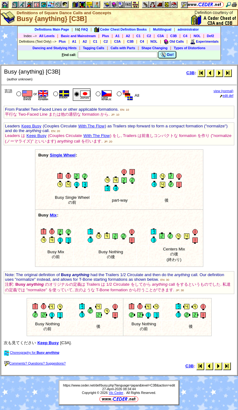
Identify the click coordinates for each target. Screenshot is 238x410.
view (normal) (223, 91)
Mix (53, 215)
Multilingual (162, 29)
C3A (160, 36)
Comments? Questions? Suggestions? (35, 363)
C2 (149, 36)
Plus (105, 36)
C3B (173, 36)
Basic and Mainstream (78, 36)
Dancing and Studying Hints (55, 48)
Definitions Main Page (52, 29)
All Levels (47, 36)
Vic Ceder (116, 393)
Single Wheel (63, 155)
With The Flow (91, 126)
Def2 (210, 36)
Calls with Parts (123, 48)
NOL (197, 36)
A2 (128, 36)
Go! (167, 54)
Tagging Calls (93, 48)
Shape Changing (154, 48)
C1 (138, 36)
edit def (226, 95)
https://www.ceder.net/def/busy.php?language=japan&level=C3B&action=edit (119, 385)
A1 (117, 36)
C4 (185, 36)
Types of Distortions (189, 48)
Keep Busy (31, 126)
